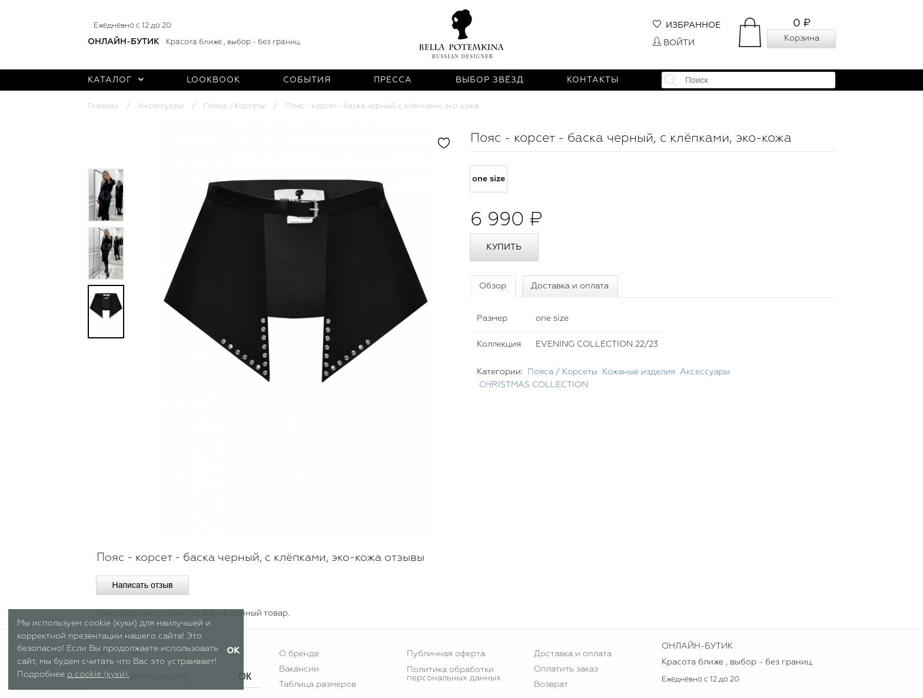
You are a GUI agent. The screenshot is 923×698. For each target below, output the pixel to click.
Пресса (393, 80)
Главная (103, 106)
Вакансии (299, 669)
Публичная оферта (446, 654)
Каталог (116, 80)
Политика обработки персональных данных (454, 674)
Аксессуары (161, 106)
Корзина (801, 38)
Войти (674, 43)
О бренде (299, 654)
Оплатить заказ (566, 669)
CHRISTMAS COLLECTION (533, 385)
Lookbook (213, 80)
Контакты (593, 80)
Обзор (492, 286)
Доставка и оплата (570, 286)
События (307, 80)
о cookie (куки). (98, 674)
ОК (244, 677)
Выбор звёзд (490, 80)
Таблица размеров (317, 684)
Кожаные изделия (638, 372)
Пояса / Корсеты (234, 106)
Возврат (551, 684)
